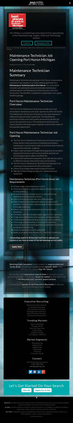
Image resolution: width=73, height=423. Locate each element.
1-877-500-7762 (37, 364)
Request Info (43, 43)
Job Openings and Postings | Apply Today (23, 47)
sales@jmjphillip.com (37, 366)
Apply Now (17, 247)
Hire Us (26, 390)
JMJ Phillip (36, 3)
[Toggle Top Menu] (70, 3)
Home (8, 47)
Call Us (26, 43)
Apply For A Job (42, 390)
